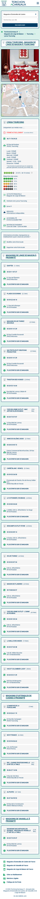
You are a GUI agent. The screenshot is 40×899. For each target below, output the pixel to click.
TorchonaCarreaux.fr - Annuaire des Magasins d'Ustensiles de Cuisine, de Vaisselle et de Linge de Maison (20, 890)
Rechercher (20, 25)
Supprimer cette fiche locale (16, 247)
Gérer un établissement (14, 874)
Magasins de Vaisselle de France (17, 865)
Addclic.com (22, 896)
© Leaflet (30, 115)
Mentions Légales (12, 878)
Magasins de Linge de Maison (14, 34)
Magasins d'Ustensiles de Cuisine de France (21, 862)
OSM (36, 115)
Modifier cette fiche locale (15, 242)
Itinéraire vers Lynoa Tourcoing (17, 201)
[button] (20, 98)
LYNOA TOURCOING (15, 122)
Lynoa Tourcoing (9, 36)
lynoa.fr (9, 206)
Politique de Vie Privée (14, 882)
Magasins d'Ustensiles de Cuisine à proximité (18, 697)
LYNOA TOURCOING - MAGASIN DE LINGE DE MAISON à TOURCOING (21, 43)
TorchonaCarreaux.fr (11, 32)
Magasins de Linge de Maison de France (20, 869)
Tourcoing (30, 34)
